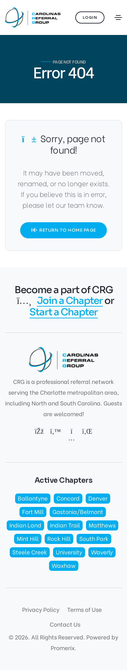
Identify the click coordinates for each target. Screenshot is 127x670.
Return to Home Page (63, 230)
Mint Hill (28, 538)
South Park (94, 538)
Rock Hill (59, 538)
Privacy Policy (40, 609)
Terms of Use (84, 609)
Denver (98, 498)
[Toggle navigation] (118, 17)
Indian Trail (65, 525)
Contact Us (65, 624)
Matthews (102, 525)
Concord (68, 498)
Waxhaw (64, 565)
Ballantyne (33, 498)
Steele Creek (29, 552)
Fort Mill (33, 511)
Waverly (102, 552)
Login (90, 17)
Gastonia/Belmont (77, 511)
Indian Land (25, 525)
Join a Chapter (70, 301)
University (69, 552)
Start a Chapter (64, 312)
